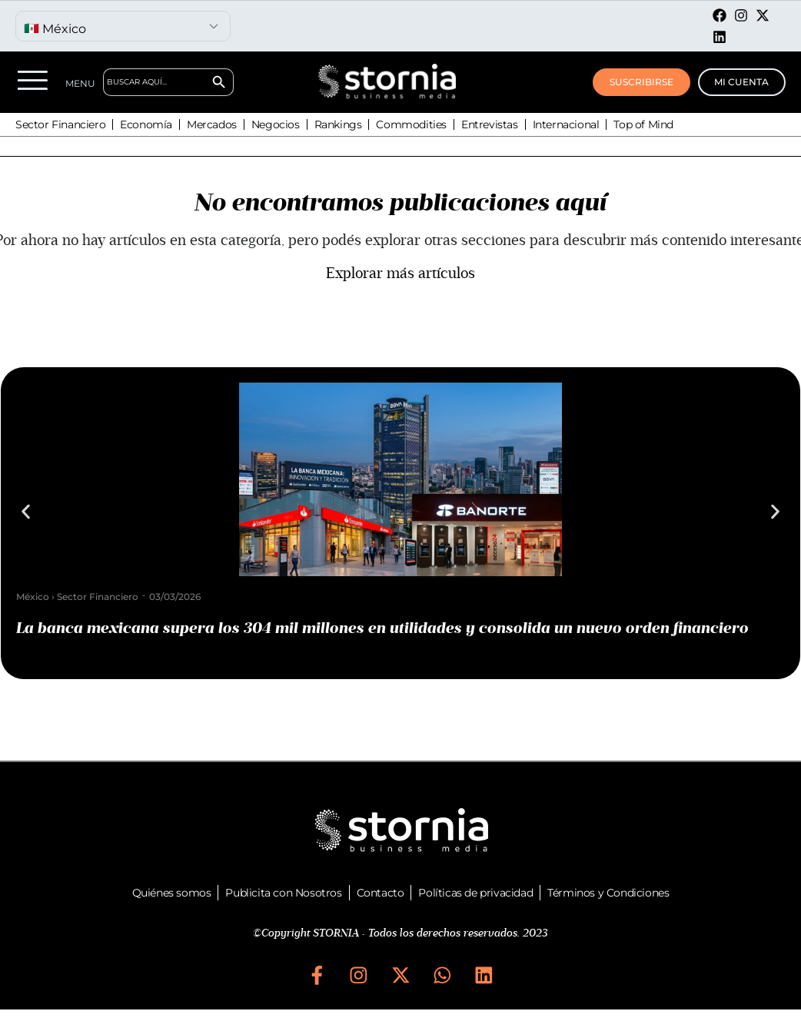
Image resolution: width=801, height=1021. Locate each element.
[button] (25, 512)
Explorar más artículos (400, 273)
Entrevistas (489, 124)
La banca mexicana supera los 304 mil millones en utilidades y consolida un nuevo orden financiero (382, 628)
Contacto (380, 893)
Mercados (212, 124)
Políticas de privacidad (475, 893)
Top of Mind (643, 124)
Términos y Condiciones (608, 893)
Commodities (411, 124)
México (32, 596)
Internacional (566, 124)
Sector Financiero (60, 124)
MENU (80, 83)
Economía (146, 124)
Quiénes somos (171, 893)
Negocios (275, 124)
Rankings (338, 124)
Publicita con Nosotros (283, 893)
